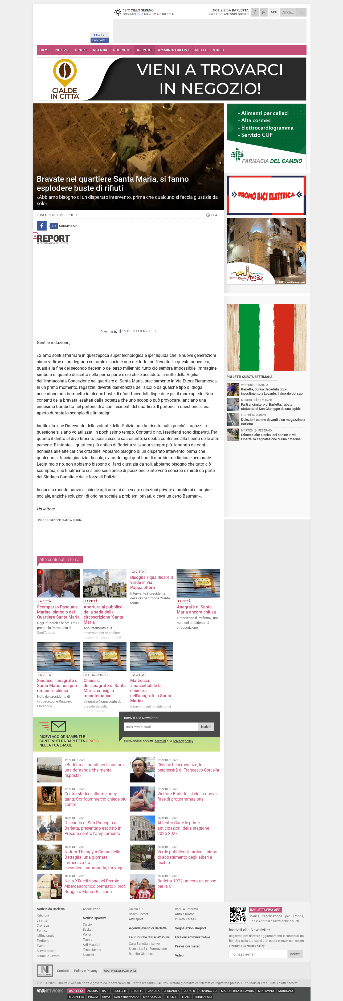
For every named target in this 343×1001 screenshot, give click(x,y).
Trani (186, 997)
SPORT (81, 50)
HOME (44, 50)
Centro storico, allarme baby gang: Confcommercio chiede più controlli (95, 799)
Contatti (63, 971)
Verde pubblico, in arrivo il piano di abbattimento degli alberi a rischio (187, 857)
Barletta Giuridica (141, 954)
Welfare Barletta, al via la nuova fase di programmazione (187, 796)
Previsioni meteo (187, 946)
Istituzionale (45, 936)
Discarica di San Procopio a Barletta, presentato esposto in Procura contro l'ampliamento (92, 828)
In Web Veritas (185, 919)
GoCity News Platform (120, 970)
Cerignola (171, 991)
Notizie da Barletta (51, 909)
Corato (189, 991)
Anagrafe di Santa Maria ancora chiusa (196, 609)
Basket (87, 929)
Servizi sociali (46, 951)
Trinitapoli (203, 997)
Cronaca (43, 925)
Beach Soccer (138, 914)
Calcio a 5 (136, 909)
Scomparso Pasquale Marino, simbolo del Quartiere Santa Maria (58, 612)
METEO (201, 50)
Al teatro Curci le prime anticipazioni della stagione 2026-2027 (183, 828)
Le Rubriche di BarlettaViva (149, 937)
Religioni (43, 915)
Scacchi (88, 955)
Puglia (93, 997)
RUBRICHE (122, 50)
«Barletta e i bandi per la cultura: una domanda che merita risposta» (94, 770)
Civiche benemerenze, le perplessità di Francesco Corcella (188, 767)
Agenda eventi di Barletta (148, 928)
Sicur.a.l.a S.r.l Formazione (148, 949)
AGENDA (100, 50)
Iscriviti (206, 727)
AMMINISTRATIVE (174, 50)
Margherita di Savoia (237, 991)
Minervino (266, 991)
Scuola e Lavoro (48, 956)
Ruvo (106, 997)
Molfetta (76, 997)
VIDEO (218, 50)
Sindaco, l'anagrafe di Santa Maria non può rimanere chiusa (58, 685)
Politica (42, 931)
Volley (87, 935)
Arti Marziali (91, 945)
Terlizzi (171, 997)
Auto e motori (185, 914)
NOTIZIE (62, 50)
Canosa (154, 991)
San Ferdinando (126, 997)
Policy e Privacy (85, 971)
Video (179, 955)
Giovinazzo (208, 991)
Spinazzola (152, 997)
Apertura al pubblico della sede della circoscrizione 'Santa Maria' (103, 614)
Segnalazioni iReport (190, 928)
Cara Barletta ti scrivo (144, 944)
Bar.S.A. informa (186, 909)
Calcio (87, 924)
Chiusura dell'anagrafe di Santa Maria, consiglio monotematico (105, 688)
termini (160, 741)
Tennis (87, 940)
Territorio (43, 941)
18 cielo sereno (146, 12)
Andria (92, 991)
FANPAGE (99, 40)
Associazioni (92, 909)
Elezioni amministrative (192, 937)
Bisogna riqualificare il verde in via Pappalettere (151, 582)
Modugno (285, 991)
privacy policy (183, 741)
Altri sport (136, 919)
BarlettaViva (63, 23)
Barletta (76, 991)
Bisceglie (119, 991)
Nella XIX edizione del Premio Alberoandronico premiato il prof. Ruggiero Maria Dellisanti (95, 886)
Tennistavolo (92, 950)
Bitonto (137, 991)
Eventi (41, 946)
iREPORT (145, 50)
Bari (105, 991)
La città (42, 920)
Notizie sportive (95, 918)
